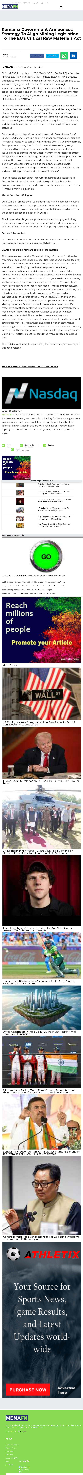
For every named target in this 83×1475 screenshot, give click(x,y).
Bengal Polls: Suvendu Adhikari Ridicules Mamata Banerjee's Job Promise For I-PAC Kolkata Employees (40, 1154)
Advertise (9, 1455)
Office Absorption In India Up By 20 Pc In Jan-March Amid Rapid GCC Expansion (39, 1035)
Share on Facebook (37, 60)
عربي (35, 3)
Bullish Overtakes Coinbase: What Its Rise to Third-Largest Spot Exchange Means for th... (33, 586)
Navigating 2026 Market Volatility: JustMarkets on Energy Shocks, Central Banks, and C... (33, 590)
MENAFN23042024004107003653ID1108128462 (30, 370)
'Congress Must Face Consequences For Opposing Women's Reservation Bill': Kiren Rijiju (40, 1239)
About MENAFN (12, 1459)
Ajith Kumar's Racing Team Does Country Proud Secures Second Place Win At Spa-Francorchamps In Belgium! (38, 1093)
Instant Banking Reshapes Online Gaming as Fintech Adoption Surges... (27, 594)
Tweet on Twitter (52, 60)
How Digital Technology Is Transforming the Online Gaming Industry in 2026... (29, 597)
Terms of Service (12, 1446)
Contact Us (10, 1452)
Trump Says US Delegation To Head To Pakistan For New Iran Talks (41, 785)
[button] (42, 3)
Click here (21, 1432)
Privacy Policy (11, 1449)
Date (5, 59)
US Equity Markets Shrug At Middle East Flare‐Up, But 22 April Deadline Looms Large (38, 727)
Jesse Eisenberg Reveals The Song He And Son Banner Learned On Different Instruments (37, 932)
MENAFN (7, 71)
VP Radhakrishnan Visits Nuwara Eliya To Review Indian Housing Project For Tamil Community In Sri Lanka (37, 855)
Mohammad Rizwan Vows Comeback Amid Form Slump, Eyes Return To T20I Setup (38, 985)
